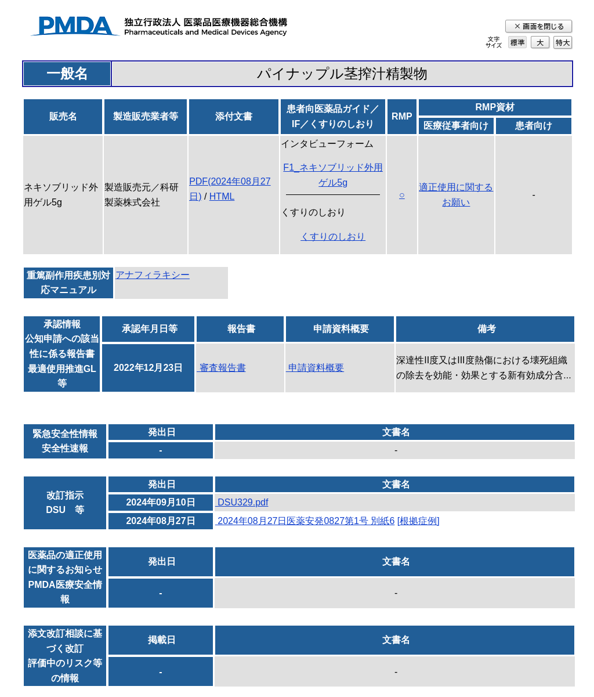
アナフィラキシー (152, 275)
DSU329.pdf (242, 502)
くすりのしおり (332, 236)
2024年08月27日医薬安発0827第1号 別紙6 (304, 521)
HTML (222, 196)
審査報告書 (221, 368)
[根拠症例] (418, 521)
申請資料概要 (315, 368)
